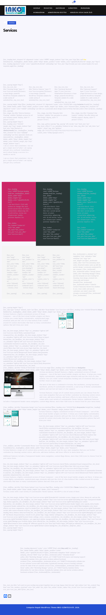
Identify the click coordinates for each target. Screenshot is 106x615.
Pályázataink (85, 8)
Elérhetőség (72, 8)
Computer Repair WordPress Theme (41, 607)
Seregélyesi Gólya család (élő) (81, 12)
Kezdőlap (36, 8)
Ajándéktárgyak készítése (57, 12)
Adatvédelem (60, 8)
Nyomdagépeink (39, 12)
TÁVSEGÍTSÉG (48, 8)
